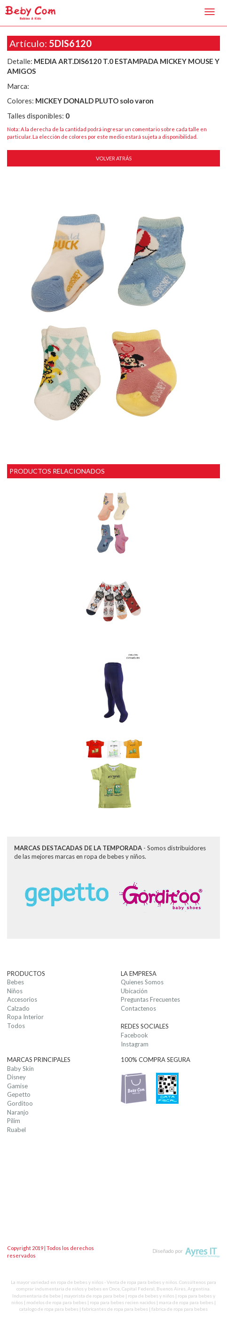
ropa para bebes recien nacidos (123, 1302)
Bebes (15, 982)
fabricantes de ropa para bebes (115, 1309)
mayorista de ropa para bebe (94, 1295)
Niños (15, 991)
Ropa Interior (25, 1017)
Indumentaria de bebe (36, 1295)
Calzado (18, 1008)
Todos (16, 1025)
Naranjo (18, 1112)
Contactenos (138, 1008)
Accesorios (22, 999)
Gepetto (19, 1094)
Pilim (13, 1120)
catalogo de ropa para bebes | (50, 1309)
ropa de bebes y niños (151, 1295)
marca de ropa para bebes (186, 1302)
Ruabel (16, 1129)
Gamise (17, 1086)
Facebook (134, 1035)
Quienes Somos (142, 982)
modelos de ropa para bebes (56, 1302)
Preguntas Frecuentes (150, 999)
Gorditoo (20, 1103)
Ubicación (134, 991)
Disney (16, 1077)
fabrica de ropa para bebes (179, 1309)
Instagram (135, 1044)
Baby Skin (20, 1068)
